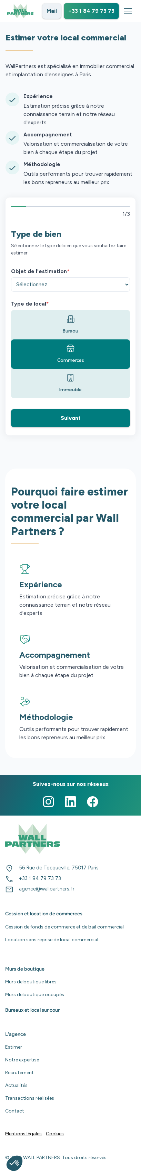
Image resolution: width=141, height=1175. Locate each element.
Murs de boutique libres (31, 982)
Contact (14, 1111)
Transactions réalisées (29, 1098)
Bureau (70, 324)
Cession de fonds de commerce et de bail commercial (64, 927)
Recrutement (19, 1073)
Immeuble (70, 383)
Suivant (71, 418)
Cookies (55, 1134)
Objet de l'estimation (40, 271)
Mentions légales (23, 1134)
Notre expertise (22, 1060)
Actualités (16, 1085)
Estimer (13, 1047)
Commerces (70, 353)
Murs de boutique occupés (34, 995)
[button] (126, 11)
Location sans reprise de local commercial (51, 940)
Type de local (30, 304)
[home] (20, 11)
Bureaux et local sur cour (32, 1010)
